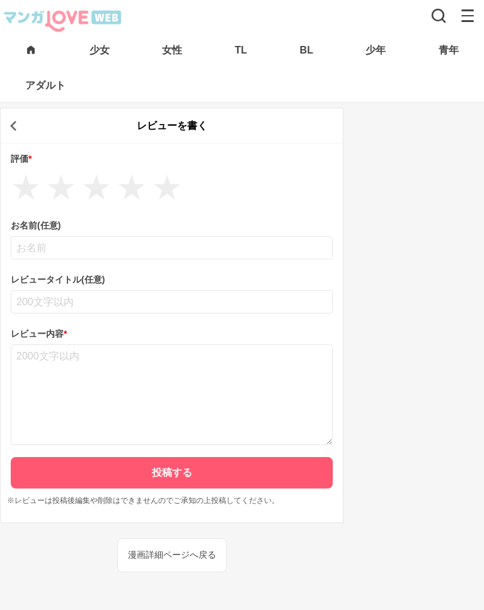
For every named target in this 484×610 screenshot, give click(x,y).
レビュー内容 (39, 334)
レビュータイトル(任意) (58, 279)
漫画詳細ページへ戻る (172, 555)
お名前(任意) (35, 225)
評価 (21, 159)
